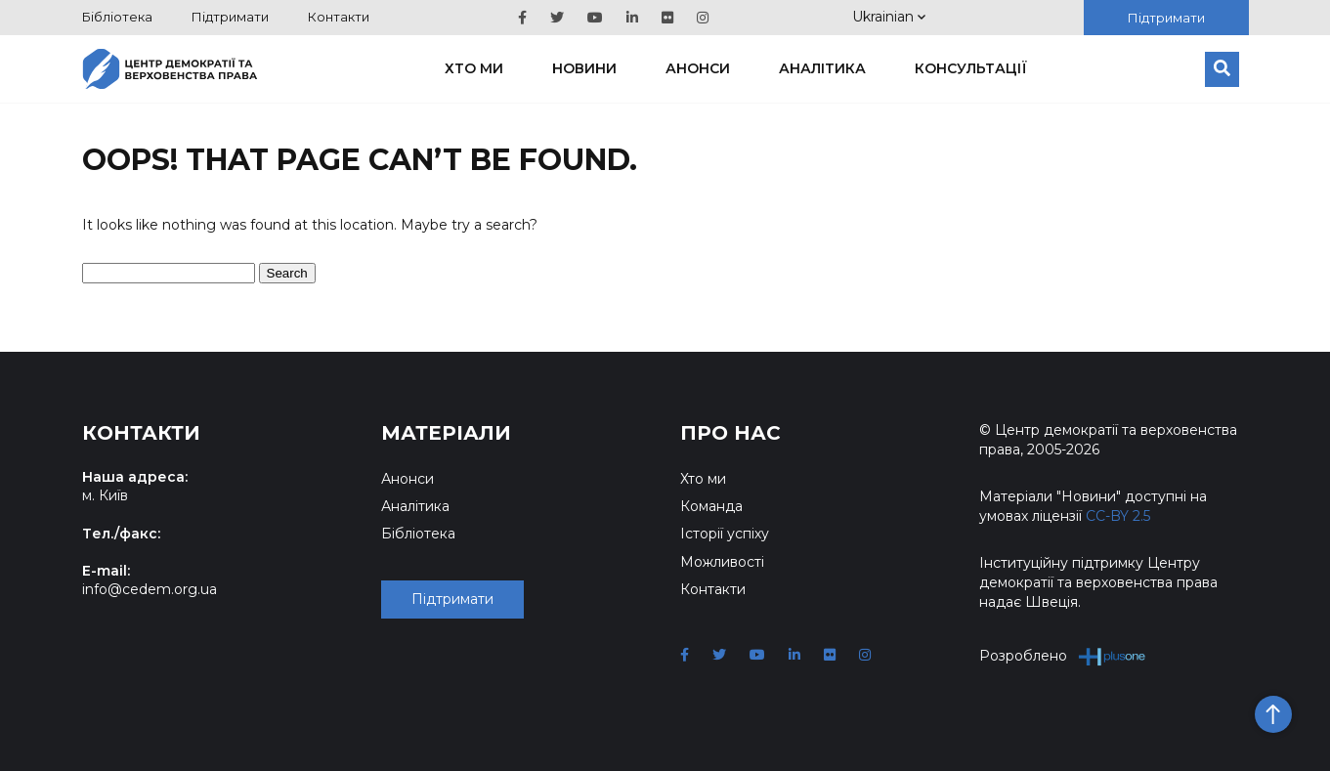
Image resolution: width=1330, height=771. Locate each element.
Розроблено (1062, 656)
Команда (711, 506)
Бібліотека (117, 16)
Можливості (722, 562)
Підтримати (230, 16)
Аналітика (822, 68)
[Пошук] (1222, 69)
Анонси (697, 68)
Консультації (971, 68)
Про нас (730, 433)
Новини (584, 68)
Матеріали (446, 433)
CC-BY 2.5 (1118, 516)
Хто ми (474, 68)
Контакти (338, 16)
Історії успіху (724, 533)
